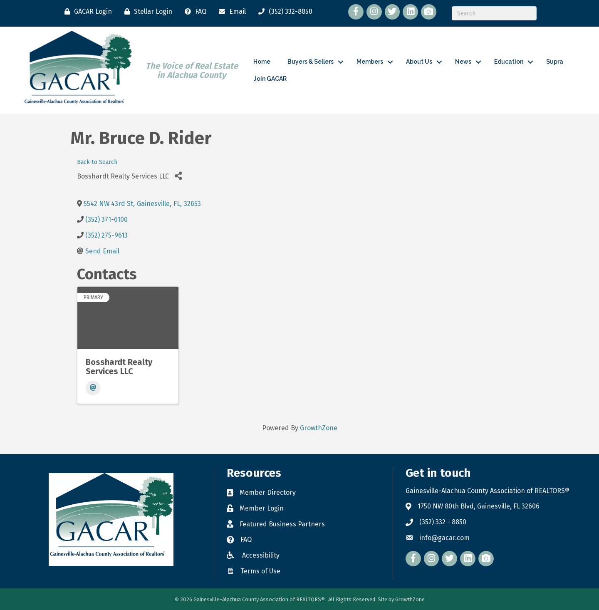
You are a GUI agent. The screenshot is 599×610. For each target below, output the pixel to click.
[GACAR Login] (86, 11)
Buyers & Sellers (310, 61)
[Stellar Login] (146, 11)
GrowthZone (318, 428)
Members (369, 61)
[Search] (494, 13)
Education (508, 61)
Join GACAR (270, 78)
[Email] (230, 11)
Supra (554, 61)
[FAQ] (193, 11)
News (463, 61)
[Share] (178, 176)
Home (261, 61)
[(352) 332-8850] (283, 11)
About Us (419, 61)
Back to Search (97, 162)
